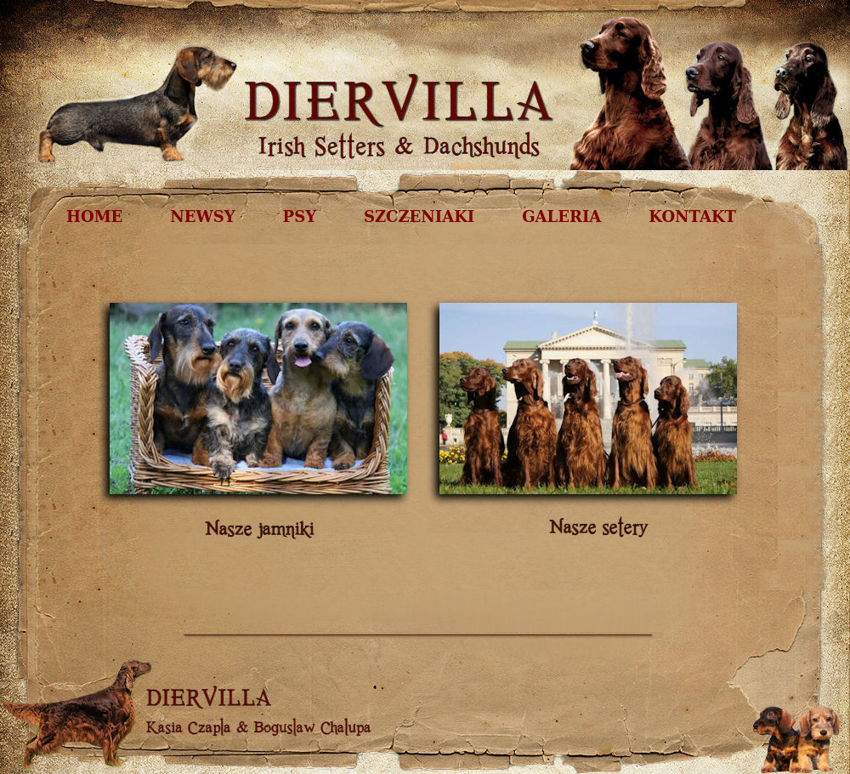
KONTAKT (692, 216)
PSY (299, 216)
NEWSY (202, 216)
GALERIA (561, 216)
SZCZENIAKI (419, 216)
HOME (94, 216)
